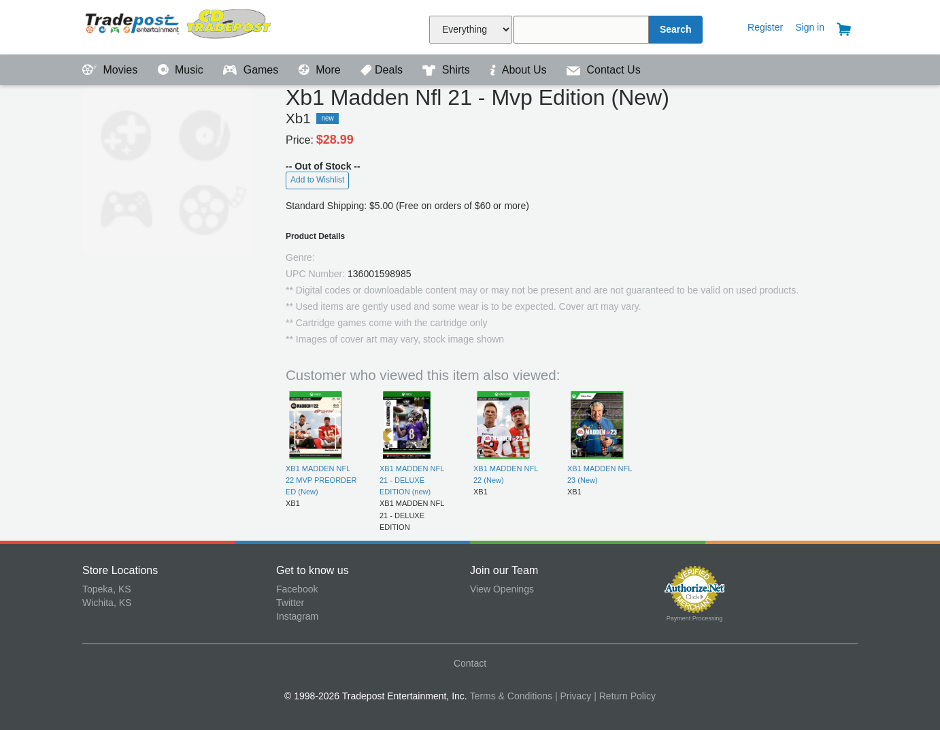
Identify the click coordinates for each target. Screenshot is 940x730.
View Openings (502, 589)
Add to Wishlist (317, 180)
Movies (111, 70)
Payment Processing (695, 618)
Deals (382, 70)
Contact (470, 663)
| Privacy (573, 696)
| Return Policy (625, 696)
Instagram (297, 616)
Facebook (297, 589)
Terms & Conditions (511, 696)
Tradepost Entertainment (179, 25)
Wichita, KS (106, 602)
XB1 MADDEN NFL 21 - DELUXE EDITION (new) (412, 480)
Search (676, 29)
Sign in (809, 27)
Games (252, 70)
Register (765, 27)
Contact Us (604, 70)
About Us (520, 70)
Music (182, 70)
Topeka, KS (106, 589)
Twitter (290, 602)
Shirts (447, 70)
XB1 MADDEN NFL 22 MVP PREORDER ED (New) (321, 480)
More (321, 70)
